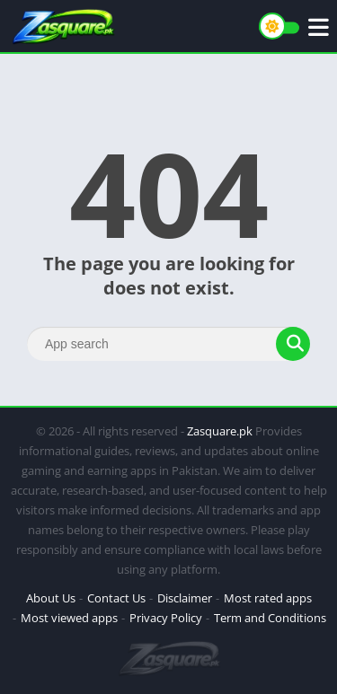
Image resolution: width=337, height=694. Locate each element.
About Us (50, 598)
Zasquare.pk (220, 431)
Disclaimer (184, 598)
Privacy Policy (165, 618)
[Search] (168, 344)
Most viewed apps (69, 618)
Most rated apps (268, 598)
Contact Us (116, 598)
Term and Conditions (270, 618)
